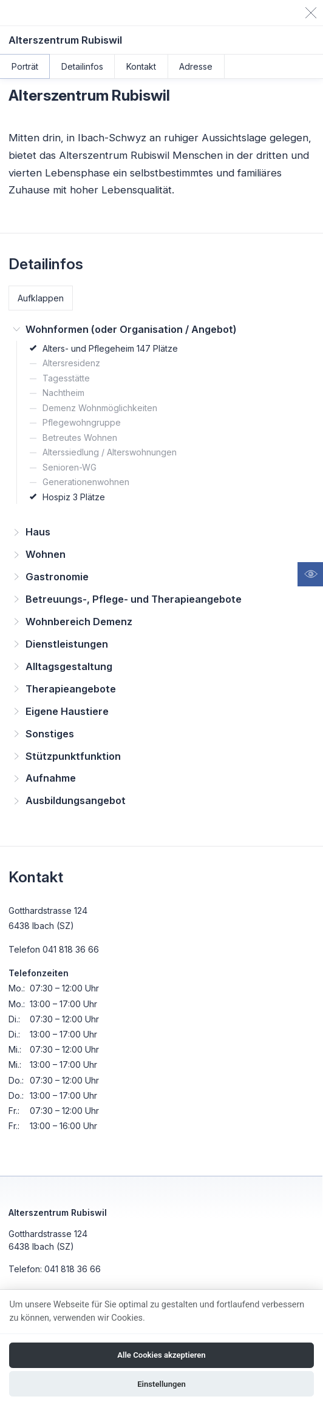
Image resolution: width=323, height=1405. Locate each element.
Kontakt (141, 66)
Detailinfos (82, 66)
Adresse (195, 66)
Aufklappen (41, 298)
